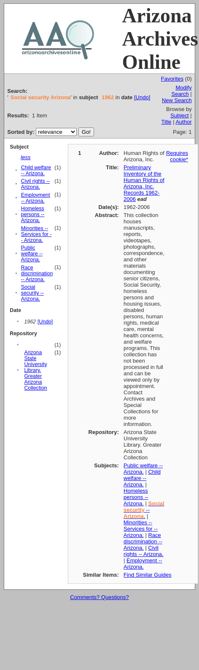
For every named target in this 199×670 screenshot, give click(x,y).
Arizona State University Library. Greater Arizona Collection (35, 370)
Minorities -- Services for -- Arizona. (36, 234)
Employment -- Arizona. (35, 198)
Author (183, 122)
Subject (179, 115)
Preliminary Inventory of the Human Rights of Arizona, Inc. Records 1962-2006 (144, 183)
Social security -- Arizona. (32, 293)
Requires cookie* (177, 156)
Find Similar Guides (147, 575)
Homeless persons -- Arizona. (33, 214)
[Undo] (142, 97)
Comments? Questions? (99, 597)
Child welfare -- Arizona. (36, 170)
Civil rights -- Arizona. (35, 184)
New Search (177, 100)
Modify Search (182, 90)
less (25, 157)
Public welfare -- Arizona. (32, 254)
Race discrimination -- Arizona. (37, 273)
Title (166, 122)
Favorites (172, 79)
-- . (144, 509)
